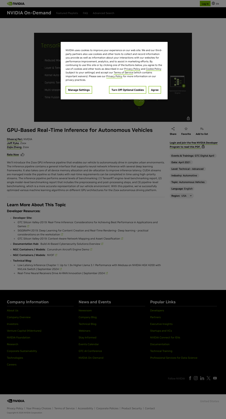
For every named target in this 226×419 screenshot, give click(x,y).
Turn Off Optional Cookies (128, 89)
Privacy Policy (132, 68)
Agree (155, 89)
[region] (114, 70)
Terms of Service (123, 72)
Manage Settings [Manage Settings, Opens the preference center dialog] (79, 89)
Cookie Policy (153, 68)
